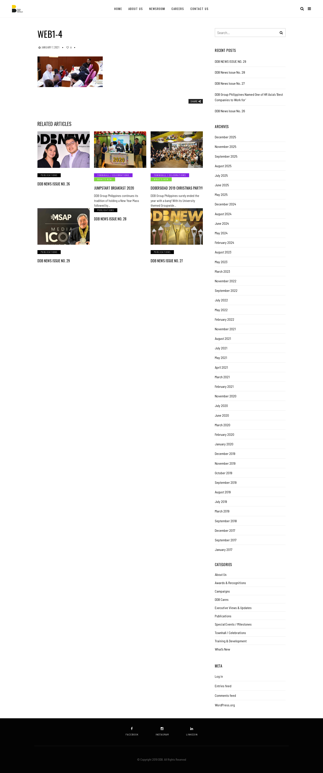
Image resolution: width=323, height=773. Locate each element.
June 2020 (222, 415)
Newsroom (157, 9)
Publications (49, 175)
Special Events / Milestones (233, 624)
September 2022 (226, 290)
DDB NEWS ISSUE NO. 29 (53, 260)
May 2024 (221, 233)
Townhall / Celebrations (113, 175)
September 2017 (226, 540)
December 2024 (225, 204)
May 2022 (221, 310)
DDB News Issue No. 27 (167, 260)
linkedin (192, 731)
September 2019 (226, 482)
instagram (162, 731)
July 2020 (221, 405)
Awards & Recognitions (230, 583)
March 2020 (222, 425)
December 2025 (225, 137)
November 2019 (225, 463)
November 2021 (225, 329)
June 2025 (222, 185)
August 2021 (223, 338)
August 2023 (223, 252)
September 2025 (226, 156)
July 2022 (221, 300)
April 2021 (221, 367)
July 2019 (221, 501)
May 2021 (221, 357)
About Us (135, 9)
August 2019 (223, 492)
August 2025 (223, 166)
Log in (219, 676)
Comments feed (225, 695)
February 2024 (224, 242)
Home (118, 9)
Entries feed (223, 686)
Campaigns (222, 591)
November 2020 (225, 396)
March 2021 (222, 377)
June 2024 (222, 223)
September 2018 (226, 521)
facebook (132, 731)
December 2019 (225, 453)
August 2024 (223, 214)
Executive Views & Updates (233, 608)
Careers (178, 9)
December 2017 (225, 530)
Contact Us (199, 9)
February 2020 (224, 434)
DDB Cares (222, 599)
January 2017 (223, 549)
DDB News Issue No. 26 (53, 184)
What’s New (104, 179)
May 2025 (221, 194)
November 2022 (225, 281)
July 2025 (221, 175)
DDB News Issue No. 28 (110, 218)
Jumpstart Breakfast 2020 (114, 188)
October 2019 (223, 473)
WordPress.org (225, 705)
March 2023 (222, 271)
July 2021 (221, 348)
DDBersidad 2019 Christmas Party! (177, 188)
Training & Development (231, 641)
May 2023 (221, 262)
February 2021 (224, 386)
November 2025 (225, 146)
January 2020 (224, 444)
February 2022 (224, 319)
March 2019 (222, 511)
